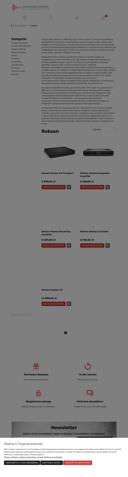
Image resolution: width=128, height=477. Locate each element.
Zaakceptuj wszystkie (77, 463)
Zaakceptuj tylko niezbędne (22, 463)
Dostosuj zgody (51, 463)
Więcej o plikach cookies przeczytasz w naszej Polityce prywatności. (33, 457)
